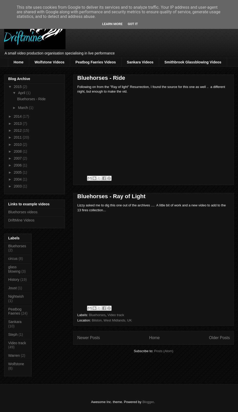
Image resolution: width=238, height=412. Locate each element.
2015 (18, 87)
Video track (115, 315)
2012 (18, 130)
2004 (18, 179)
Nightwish (16, 296)
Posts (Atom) (163, 351)
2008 (18, 151)
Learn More (112, 24)
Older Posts (219, 338)
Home (19, 62)
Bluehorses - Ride (101, 78)
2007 (18, 158)
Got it (133, 24)
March (23, 108)
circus (13, 259)
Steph (13, 334)
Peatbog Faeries (14, 311)
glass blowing (14, 269)
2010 (18, 144)
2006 (18, 165)
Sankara (14, 322)
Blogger (148, 402)
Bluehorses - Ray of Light (111, 196)
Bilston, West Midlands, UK (112, 320)
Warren (14, 355)
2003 (18, 186)
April (22, 93)
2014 (18, 116)
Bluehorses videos (22, 212)
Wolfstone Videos (49, 62)
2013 (18, 123)
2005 (18, 172)
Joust (12, 288)
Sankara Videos (140, 62)
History (13, 279)
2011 (18, 137)
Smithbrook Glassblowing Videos (193, 62)
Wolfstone (16, 364)
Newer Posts (88, 338)
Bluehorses (97, 315)
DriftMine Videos (21, 220)
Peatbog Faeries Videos (95, 62)
